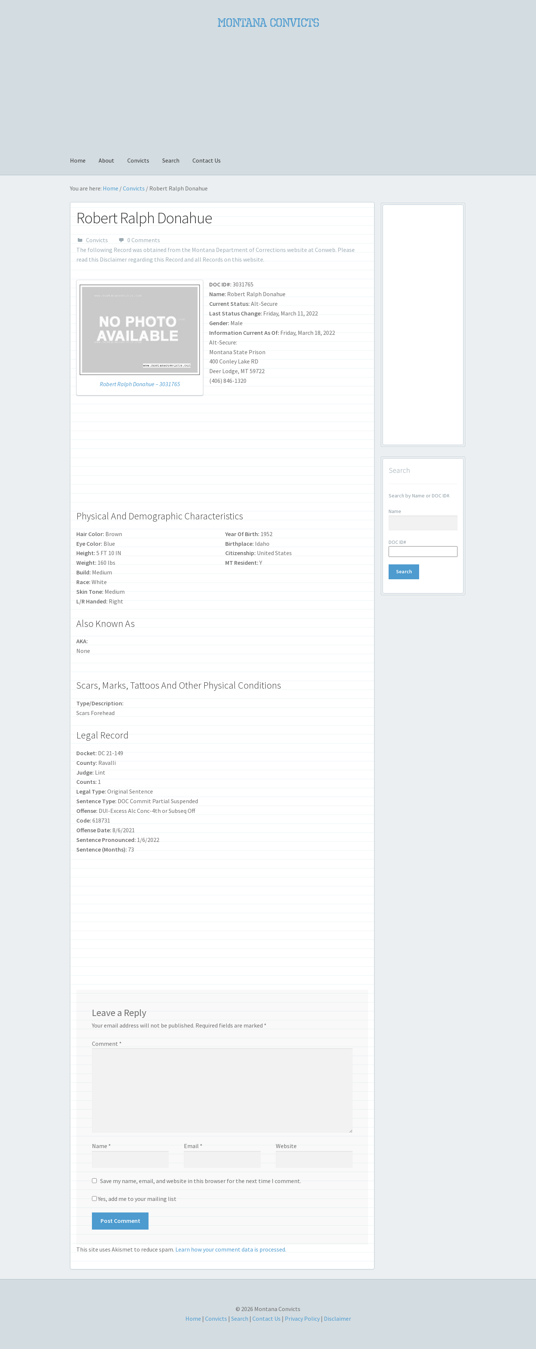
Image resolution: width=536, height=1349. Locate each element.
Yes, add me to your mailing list (134, 1198)
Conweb (325, 249)
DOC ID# (397, 542)
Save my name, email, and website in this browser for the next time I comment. (200, 1181)
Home (78, 160)
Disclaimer (113, 259)
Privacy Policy (302, 1318)
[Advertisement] (268, 88)
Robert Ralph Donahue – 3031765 (140, 384)
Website (286, 1146)
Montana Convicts (268, 22)
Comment (107, 1043)
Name (101, 1146)
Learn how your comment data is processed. (230, 1249)
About (106, 160)
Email (193, 1146)
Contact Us (206, 160)
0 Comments (143, 240)
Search (170, 160)
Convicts (138, 160)
